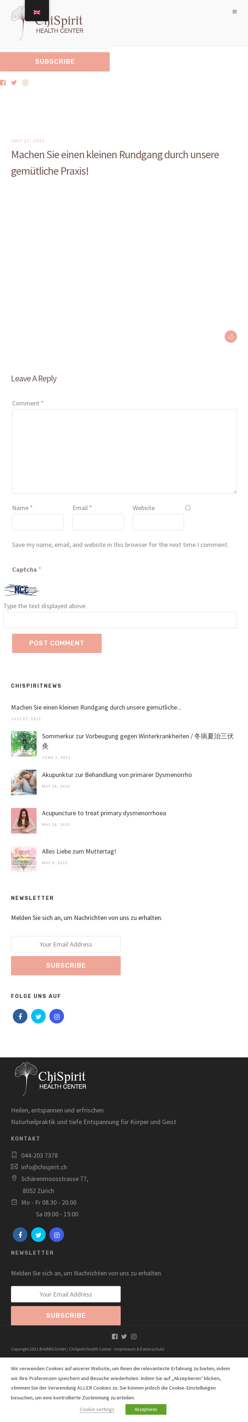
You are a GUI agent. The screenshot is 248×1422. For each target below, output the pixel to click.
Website (144, 508)
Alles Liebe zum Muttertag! (79, 851)
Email (82, 508)
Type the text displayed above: (45, 606)
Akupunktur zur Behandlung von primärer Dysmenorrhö (117, 774)
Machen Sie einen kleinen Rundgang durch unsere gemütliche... (96, 707)
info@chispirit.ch (44, 1167)
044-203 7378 (39, 1155)
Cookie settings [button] (97, 1409)
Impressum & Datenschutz (139, 1349)
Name (22, 508)
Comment (28, 403)
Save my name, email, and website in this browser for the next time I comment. (120, 544)
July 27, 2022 (28, 140)
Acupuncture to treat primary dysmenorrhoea (104, 813)
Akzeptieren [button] (146, 1409)
